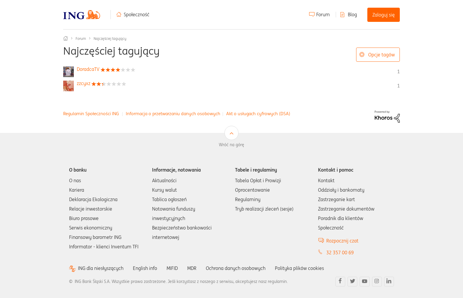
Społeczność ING (65, 38)
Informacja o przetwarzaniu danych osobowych (173, 113)
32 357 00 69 (340, 252)
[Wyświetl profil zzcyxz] (83, 83)
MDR (191, 268)
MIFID (172, 268)
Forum (323, 14)
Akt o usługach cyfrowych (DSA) (258, 113)
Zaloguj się (383, 15)
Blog (352, 14)
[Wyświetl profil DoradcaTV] (88, 69)
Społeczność (136, 14)
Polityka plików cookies (299, 268)
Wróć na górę (231, 144)
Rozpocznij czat (342, 241)
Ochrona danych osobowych (235, 268)
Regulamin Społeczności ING (91, 113)
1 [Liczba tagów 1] (398, 71)
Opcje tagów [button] (381, 55)
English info (145, 268)
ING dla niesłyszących (100, 268)
